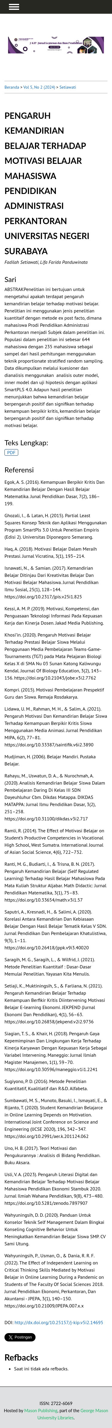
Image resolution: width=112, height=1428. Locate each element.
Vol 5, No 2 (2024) (39, 87)
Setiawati (67, 87)
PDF (11, 452)
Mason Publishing (40, 1410)
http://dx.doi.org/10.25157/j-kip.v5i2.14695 (59, 1322)
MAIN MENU (14, 7)
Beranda (11, 87)
